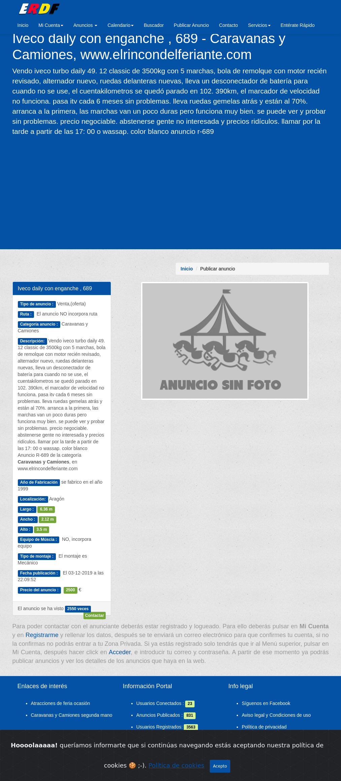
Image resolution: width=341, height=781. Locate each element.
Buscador (154, 25)
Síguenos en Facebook (266, 703)
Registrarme (42, 635)
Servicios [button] (259, 25)
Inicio (23, 25)
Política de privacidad (264, 727)
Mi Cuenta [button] (50, 25)
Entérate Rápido (298, 25)
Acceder (120, 652)
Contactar (94, 615)
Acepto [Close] (220, 767)
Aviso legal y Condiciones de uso (276, 715)
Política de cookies (176, 766)
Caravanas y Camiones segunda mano (71, 715)
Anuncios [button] (85, 25)
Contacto (228, 25)
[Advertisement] (170, 192)
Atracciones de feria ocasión (60, 703)
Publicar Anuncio (191, 25)
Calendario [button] (120, 25)
